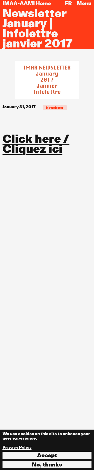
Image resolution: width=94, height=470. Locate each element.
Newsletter (54, 107)
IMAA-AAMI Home (27, 3)
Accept (47, 455)
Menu (84, 3)
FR (68, 3)
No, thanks (47, 464)
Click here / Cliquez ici (36, 144)
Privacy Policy (17, 447)
